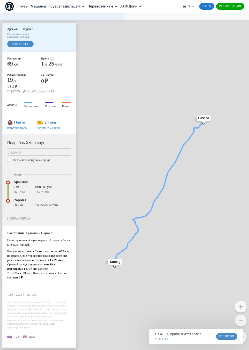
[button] (203, 119)
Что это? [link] (161, 339)
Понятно (226, 336)
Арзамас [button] (21, 181)
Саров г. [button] (20, 200)
